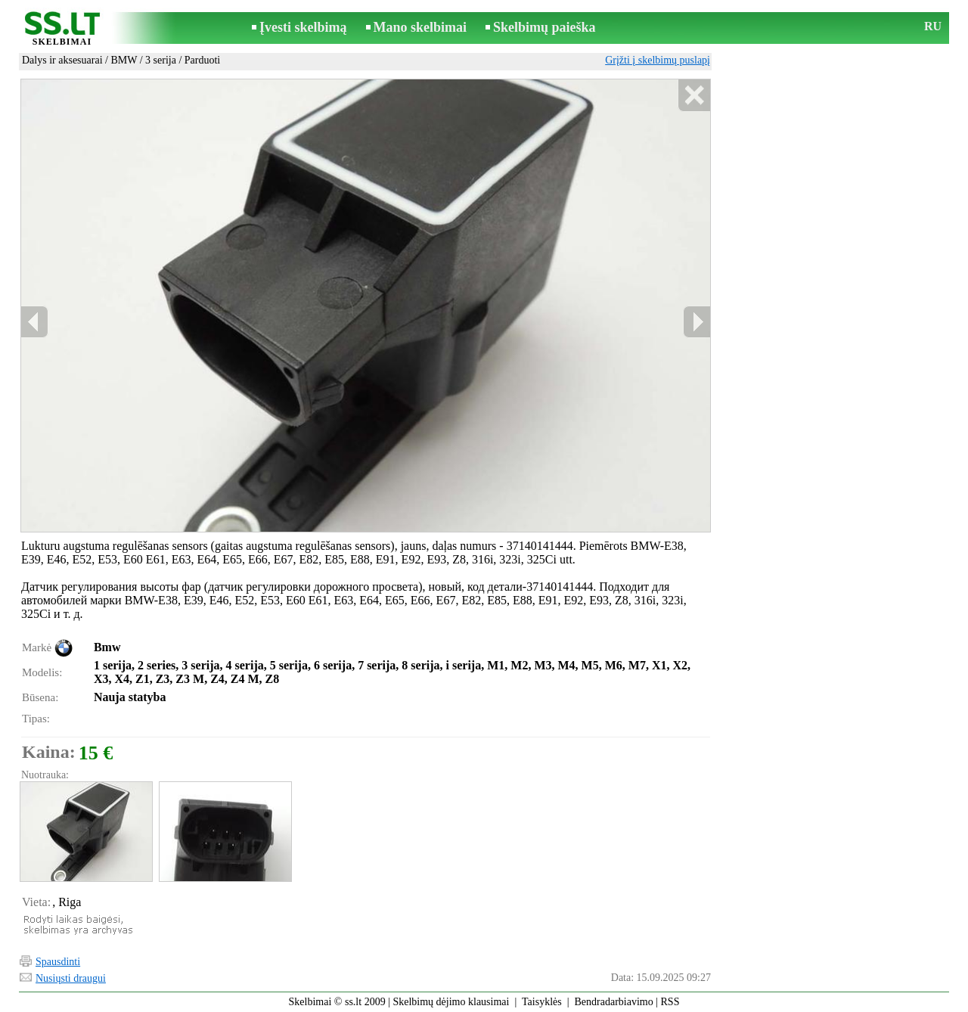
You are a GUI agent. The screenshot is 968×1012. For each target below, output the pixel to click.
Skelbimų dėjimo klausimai (450, 1001)
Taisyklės (542, 1001)
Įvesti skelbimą (303, 27)
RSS (670, 1001)
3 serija (160, 60)
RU (933, 26)
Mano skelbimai (420, 27)
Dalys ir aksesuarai (62, 60)
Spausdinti (58, 961)
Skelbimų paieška (544, 27)
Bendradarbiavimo (614, 1001)
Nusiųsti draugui (71, 978)
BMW (123, 60)
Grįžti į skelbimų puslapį (657, 60)
